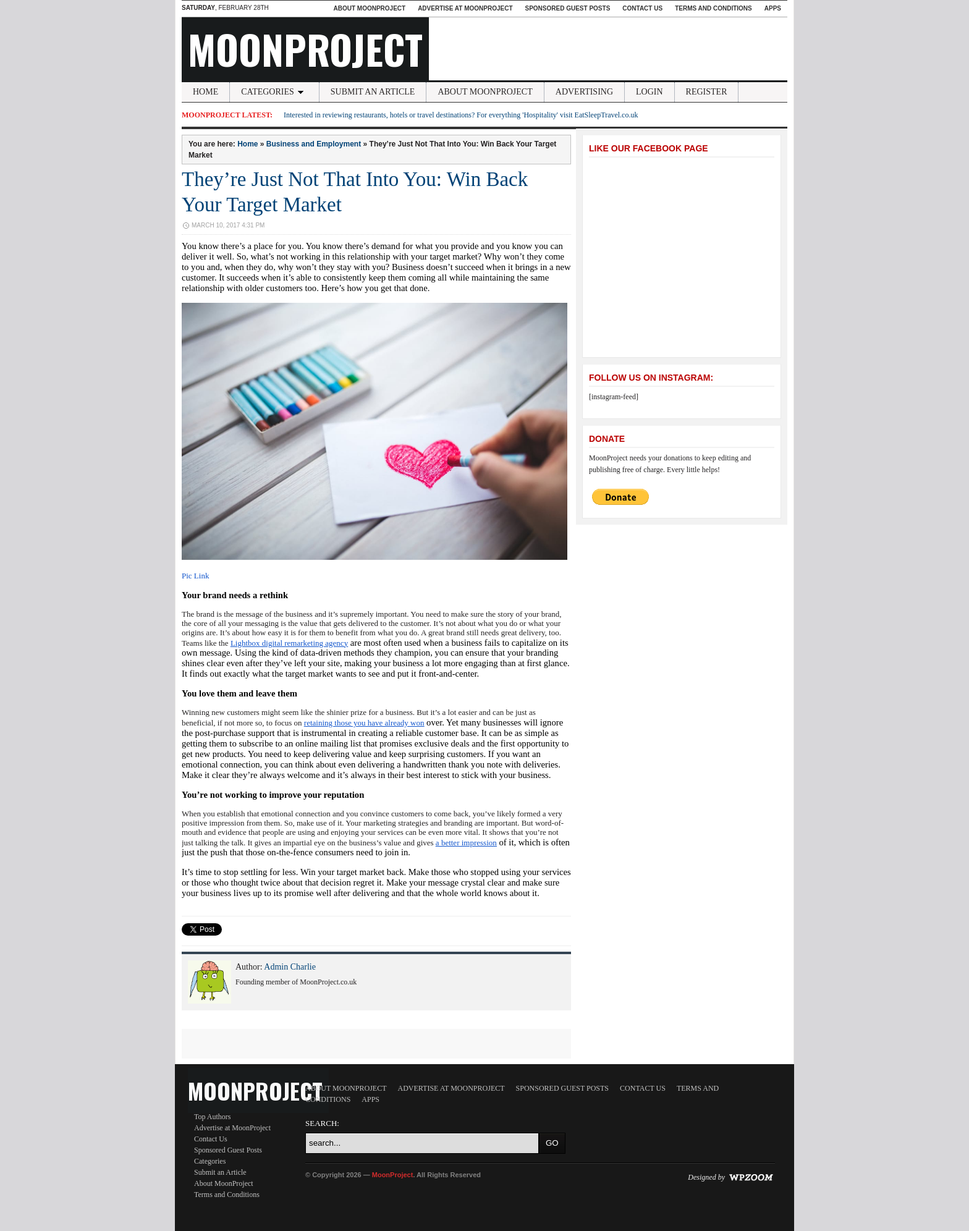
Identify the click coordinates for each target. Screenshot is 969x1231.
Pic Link (195, 575)
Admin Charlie (290, 966)
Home (205, 91)
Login (649, 91)
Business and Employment (313, 144)
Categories (274, 91)
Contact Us (642, 8)
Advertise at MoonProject (465, 8)
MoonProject (305, 49)
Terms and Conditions (713, 8)
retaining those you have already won (364, 722)
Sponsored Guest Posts (568, 8)
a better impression (466, 842)
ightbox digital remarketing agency (291, 643)
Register (706, 91)
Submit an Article (373, 91)
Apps (772, 8)
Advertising (584, 91)
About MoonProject (369, 8)
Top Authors (212, 1116)
